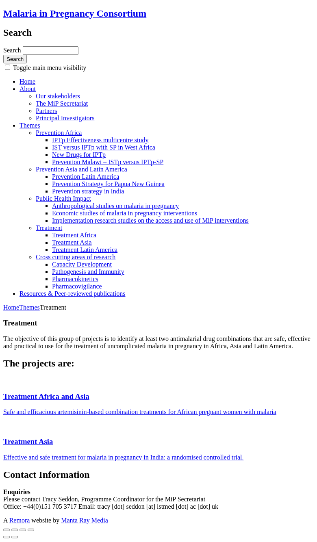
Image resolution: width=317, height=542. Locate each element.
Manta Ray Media (84, 520)
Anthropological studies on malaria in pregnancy (115, 205)
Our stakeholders (58, 96)
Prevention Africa (59, 132)
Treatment (49, 227)
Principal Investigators (65, 118)
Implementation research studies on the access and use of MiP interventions (150, 220)
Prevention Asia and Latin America (81, 169)
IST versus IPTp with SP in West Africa (103, 147)
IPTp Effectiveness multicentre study (100, 140)
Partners (46, 110)
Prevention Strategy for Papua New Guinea (108, 183)
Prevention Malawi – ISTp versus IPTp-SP (107, 161)
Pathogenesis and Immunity (88, 271)
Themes (30, 125)
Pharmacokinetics (75, 278)
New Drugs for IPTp (79, 154)
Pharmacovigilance (77, 286)
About (28, 88)
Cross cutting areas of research (75, 257)
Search (13, 50)
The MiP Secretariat (62, 103)
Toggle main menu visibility (48, 67)
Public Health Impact (63, 198)
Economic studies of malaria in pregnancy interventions (124, 213)
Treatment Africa (74, 235)
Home (27, 81)
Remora (19, 520)
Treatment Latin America (84, 249)
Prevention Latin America (85, 176)
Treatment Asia (72, 242)
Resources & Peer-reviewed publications (72, 293)
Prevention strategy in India (88, 191)
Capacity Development (82, 264)
